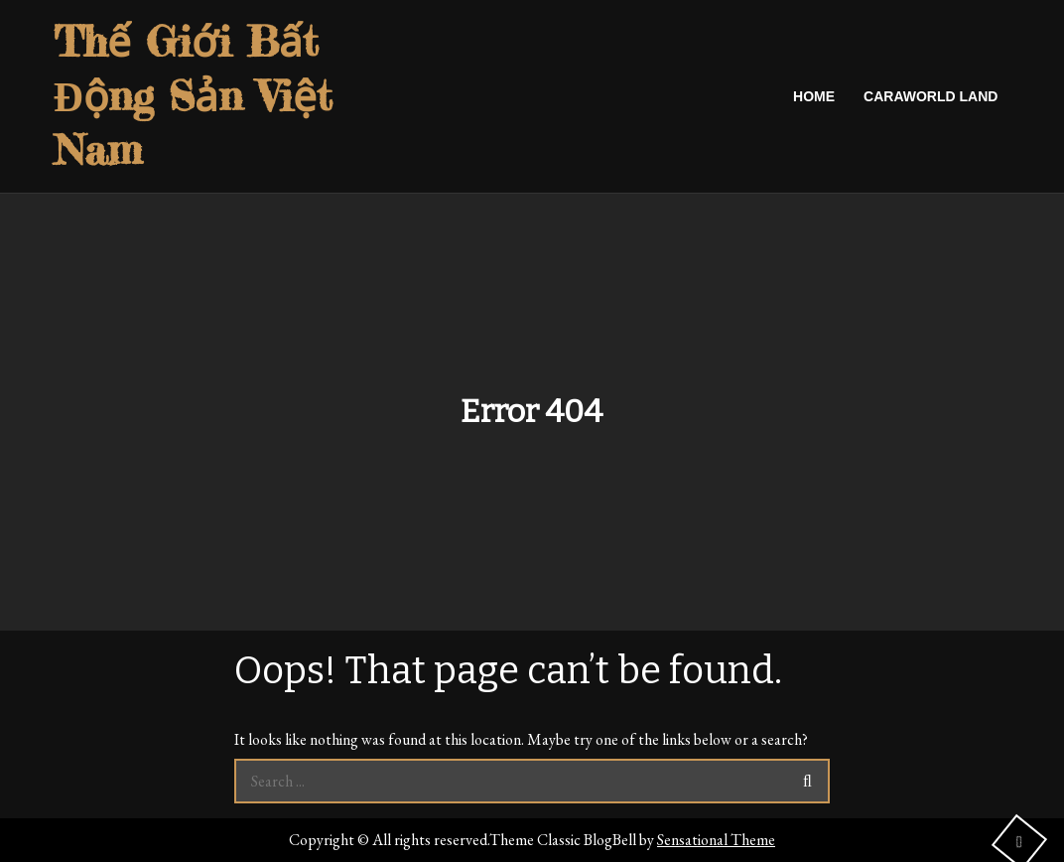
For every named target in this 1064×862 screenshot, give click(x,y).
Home (814, 96)
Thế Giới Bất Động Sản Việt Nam (193, 95)
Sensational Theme (716, 839)
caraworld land (931, 96)
